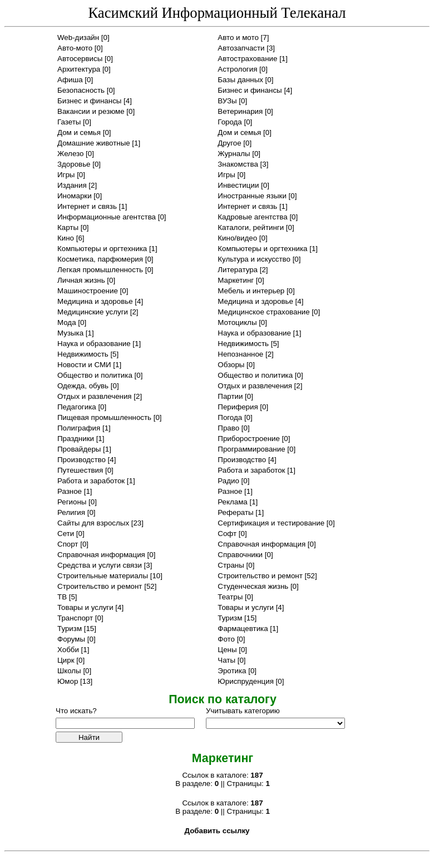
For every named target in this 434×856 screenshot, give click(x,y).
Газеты (69, 122)
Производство (81, 459)
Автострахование (247, 58)
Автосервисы (79, 58)
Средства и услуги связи (99, 565)
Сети (65, 533)
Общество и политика (94, 375)
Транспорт (75, 618)
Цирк (66, 660)
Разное (69, 491)
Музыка (70, 333)
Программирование (251, 449)
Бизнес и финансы (250, 90)
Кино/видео (237, 238)
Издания (72, 185)
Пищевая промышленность (104, 417)
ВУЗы (227, 101)
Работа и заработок (251, 470)
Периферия (238, 407)
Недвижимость (243, 343)
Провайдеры (79, 449)
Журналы (234, 153)
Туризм (230, 618)
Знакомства (238, 164)
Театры (230, 597)
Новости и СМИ (84, 365)
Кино (65, 238)
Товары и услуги (85, 607)
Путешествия (80, 470)
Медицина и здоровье (95, 301)
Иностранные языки (252, 196)
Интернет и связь (87, 206)
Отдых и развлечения (255, 386)
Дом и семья (79, 132)
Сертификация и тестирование (271, 523)
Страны (231, 565)
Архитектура (78, 69)
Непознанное (240, 354)
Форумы (71, 639)
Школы (69, 671)
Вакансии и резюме (91, 111)
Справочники (240, 554)
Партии (230, 396)
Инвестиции (238, 185)
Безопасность (81, 90)
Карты (67, 227)
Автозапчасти (241, 48)
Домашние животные (93, 143)
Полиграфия (78, 428)
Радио (228, 481)
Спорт (67, 544)
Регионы (71, 502)
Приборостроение (249, 438)
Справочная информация (261, 544)
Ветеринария (240, 111)
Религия (71, 512)
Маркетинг (236, 280)
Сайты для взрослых (93, 523)
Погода (230, 417)
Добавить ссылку (216, 831)
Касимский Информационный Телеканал (217, 12)
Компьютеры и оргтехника (102, 248)
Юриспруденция (246, 681)
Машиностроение (87, 291)
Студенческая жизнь (253, 586)
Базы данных (240, 80)
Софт (227, 533)
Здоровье (74, 164)
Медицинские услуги (92, 312)
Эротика (232, 671)
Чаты (226, 660)
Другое (229, 143)
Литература (238, 270)
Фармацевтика (243, 628)
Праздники (75, 438)
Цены (227, 649)
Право (228, 428)
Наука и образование (254, 333)
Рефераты (235, 512)
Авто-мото (74, 48)
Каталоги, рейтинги (251, 227)
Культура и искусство (254, 259)
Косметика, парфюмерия (100, 259)
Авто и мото (238, 37)
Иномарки (74, 196)
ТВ (62, 597)
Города (229, 122)
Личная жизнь (81, 280)
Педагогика (76, 407)
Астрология (237, 69)
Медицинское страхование (263, 312)
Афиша (70, 80)
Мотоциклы (237, 322)
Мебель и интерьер (251, 291)
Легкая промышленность (100, 270)
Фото (226, 639)
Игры (66, 175)
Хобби (68, 649)
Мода (66, 322)
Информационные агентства (106, 217)
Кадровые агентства (252, 217)
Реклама (232, 502)
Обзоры (231, 365)
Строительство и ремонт (260, 576)
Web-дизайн (78, 37)
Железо (70, 153)
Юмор (67, 681)
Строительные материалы (102, 576)
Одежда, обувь (82, 386)
